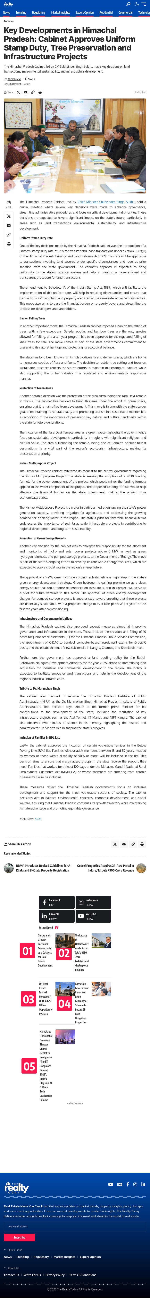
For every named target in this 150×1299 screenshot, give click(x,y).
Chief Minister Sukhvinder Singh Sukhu (106, 202)
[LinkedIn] (57, 917)
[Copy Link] (32, 92)
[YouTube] (110, 1185)
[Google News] (119, 1185)
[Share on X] (18, 92)
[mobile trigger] (142, 4)
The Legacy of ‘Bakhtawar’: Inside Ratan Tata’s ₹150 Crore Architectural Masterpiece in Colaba (82, 953)
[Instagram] (93, 903)
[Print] (40, 92)
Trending (9, 21)
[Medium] (93, 917)
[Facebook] (57, 903)
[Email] (25, 92)
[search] (128, 4)
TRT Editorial (15, 79)
